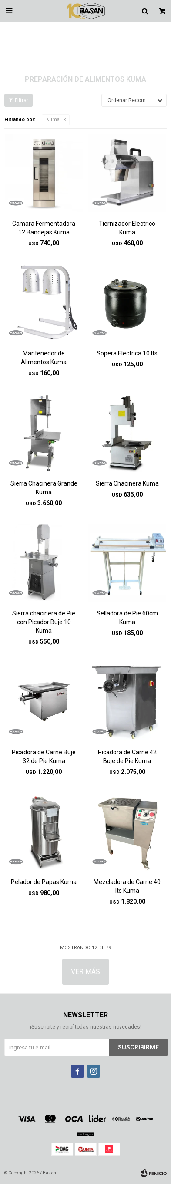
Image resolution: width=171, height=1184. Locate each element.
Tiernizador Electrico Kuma (127, 228)
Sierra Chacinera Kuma (127, 483)
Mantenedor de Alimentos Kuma (44, 357)
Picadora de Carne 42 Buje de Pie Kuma (127, 756)
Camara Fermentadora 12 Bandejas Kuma (43, 228)
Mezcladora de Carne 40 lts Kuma (127, 886)
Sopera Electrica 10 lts (127, 353)
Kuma (53, 119)
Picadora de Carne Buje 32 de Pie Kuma (44, 756)
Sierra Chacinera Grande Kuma (43, 488)
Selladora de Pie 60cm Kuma (127, 617)
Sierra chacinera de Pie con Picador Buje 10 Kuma (43, 622)
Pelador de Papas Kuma (44, 881)
